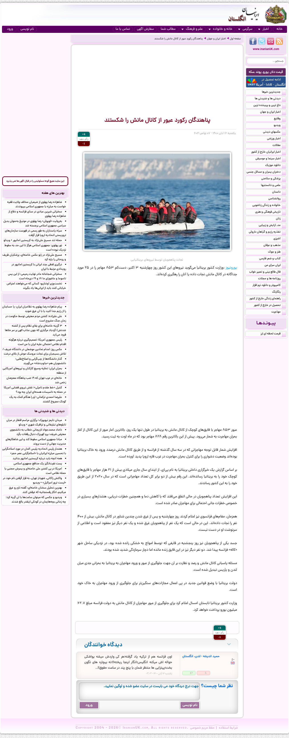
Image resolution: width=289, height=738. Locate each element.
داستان (279, 192)
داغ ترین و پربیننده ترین (269, 105)
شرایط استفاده (228, 728)
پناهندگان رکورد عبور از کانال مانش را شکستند (178, 39)
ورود (10, 29)
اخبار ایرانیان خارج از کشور (268, 152)
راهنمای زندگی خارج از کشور (267, 299)
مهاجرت (278, 312)
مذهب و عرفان (274, 245)
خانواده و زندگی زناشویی (269, 205)
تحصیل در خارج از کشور (270, 305)
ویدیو (280, 125)
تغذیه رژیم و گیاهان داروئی (267, 232)
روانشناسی (277, 199)
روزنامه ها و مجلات (272, 279)
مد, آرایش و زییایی (272, 225)
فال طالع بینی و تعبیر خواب (267, 272)
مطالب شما (168, 29)
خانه (280, 29)
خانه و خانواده (220, 29)
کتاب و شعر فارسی (272, 259)
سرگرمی (245, 29)
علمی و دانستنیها (273, 185)
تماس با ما (123, 29)
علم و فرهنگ (192, 29)
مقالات (279, 145)
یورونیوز (231, 268)
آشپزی (279, 239)
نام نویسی (27, 29)
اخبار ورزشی (276, 139)
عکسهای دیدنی (274, 132)
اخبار (263, 29)
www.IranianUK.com (266, 49)
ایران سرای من (275, 265)
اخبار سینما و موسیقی (270, 159)
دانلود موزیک (275, 165)
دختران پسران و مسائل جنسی (266, 172)
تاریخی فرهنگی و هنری (270, 212)
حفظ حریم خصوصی (202, 728)
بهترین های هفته (53, 193)
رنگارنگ (279, 292)
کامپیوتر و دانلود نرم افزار (269, 285)
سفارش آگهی (145, 29)
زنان (281, 219)
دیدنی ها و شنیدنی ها (270, 99)
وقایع (280, 119)
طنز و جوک (277, 252)
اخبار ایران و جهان (216, 39)
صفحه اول (235, 39)
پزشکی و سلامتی (273, 179)
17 (191, 672)
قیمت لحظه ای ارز (273, 334)
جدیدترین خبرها (274, 92)
